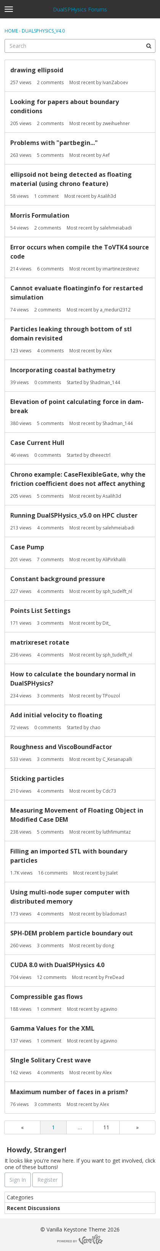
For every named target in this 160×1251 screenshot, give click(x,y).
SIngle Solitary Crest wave (50, 1060)
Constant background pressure (57, 579)
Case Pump (27, 547)
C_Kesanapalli (117, 759)
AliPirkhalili (114, 559)
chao (95, 727)
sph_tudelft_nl (117, 591)
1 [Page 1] (53, 1127)
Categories (20, 1197)
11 (106, 1127)
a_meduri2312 (115, 309)
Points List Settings (40, 610)
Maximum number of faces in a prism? (69, 1092)
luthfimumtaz (116, 832)
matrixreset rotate (39, 642)
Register (47, 1179)
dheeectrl (100, 455)
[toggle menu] (9, 9)
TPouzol (111, 695)
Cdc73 (109, 791)
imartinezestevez (120, 269)
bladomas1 (114, 914)
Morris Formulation (39, 215)
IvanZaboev (115, 82)
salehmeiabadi (116, 228)
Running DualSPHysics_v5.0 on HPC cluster (74, 515)
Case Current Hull (37, 442)
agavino (108, 1009)
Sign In (18, 1179)
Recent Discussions (33, 1208)
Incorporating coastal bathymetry (62, 370)
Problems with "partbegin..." (54, 142)
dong (108, 945)
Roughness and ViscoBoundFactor (61, 747)
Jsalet (112, 873)
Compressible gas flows (46, 996)
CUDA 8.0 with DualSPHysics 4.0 (57, 965)
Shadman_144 (105, 382)
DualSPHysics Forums (80, 9)
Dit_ (106, 623)
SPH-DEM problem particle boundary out (71, 933)
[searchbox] (80, 46)
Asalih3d (107, 196)
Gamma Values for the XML (52, 1028)
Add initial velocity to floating (56, 715)
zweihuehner (116, 123)
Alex (107, 350)
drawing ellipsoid (36, 70)
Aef (106, 155)
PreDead (114, 977)
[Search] (148, 46)
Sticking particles (37, 778)
